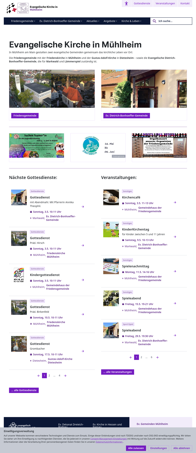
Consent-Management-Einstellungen (108, 438)
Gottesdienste (142, 3)
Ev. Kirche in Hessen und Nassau (107, 426)
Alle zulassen (136, 448)
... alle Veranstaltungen (117, 372)
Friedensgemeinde (22, 21)
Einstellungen (158, 448)
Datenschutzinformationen (109, 441)
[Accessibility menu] (126, 3)
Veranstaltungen (165, 3)
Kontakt (185, 3)
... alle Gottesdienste (24, 390)
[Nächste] (65, 375)
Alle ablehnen (181, 448)
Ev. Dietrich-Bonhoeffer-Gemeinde (60, 21)
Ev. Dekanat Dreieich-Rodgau (71, 426)
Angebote (109, 21)
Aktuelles (92, 21)
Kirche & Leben (130, 21)
